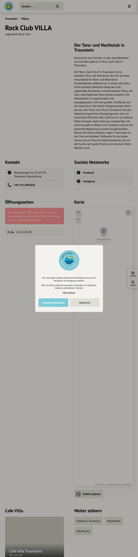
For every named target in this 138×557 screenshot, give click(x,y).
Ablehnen (84, 302)
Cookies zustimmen (53, 302)
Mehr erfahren (69, 292)
